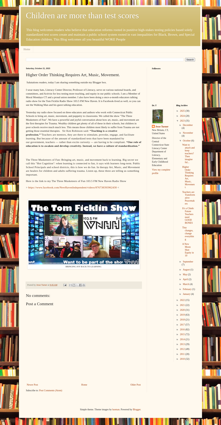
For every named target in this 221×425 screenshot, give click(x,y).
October (187, 140)
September (188, 261)
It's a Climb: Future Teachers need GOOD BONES (188, 215)
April (186, 279)
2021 (182, 305)
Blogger (136, 409)
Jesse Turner (162, 126)
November (188, 133)
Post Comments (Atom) (50, 390)
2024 (182, 116)
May (185, 274)
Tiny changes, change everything (188, 233)
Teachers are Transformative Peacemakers (188, 198)
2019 (182, 315)
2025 (182, 111)
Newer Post (32, 384)
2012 (182, 349)
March (186, 284)
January (187, 294)
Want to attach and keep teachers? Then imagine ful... (188, 154)
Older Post (136, 384)
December (188, 125)
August (186, 269)
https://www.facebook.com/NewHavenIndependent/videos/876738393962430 (73, 187)
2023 (182, 120)
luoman (115, 409)
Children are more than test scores (82, 15)
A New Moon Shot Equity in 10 (188, 250)
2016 (182, 329)
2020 (182, 310)
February (187, 289)
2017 (182, 324)
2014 (182, 339)
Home (26, 49)
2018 (182, 319)
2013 (182, 344)
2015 (182, 334)
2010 (182, 359)
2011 (182, 354)
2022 (182, 300)
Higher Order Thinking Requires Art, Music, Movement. (188, 177)
